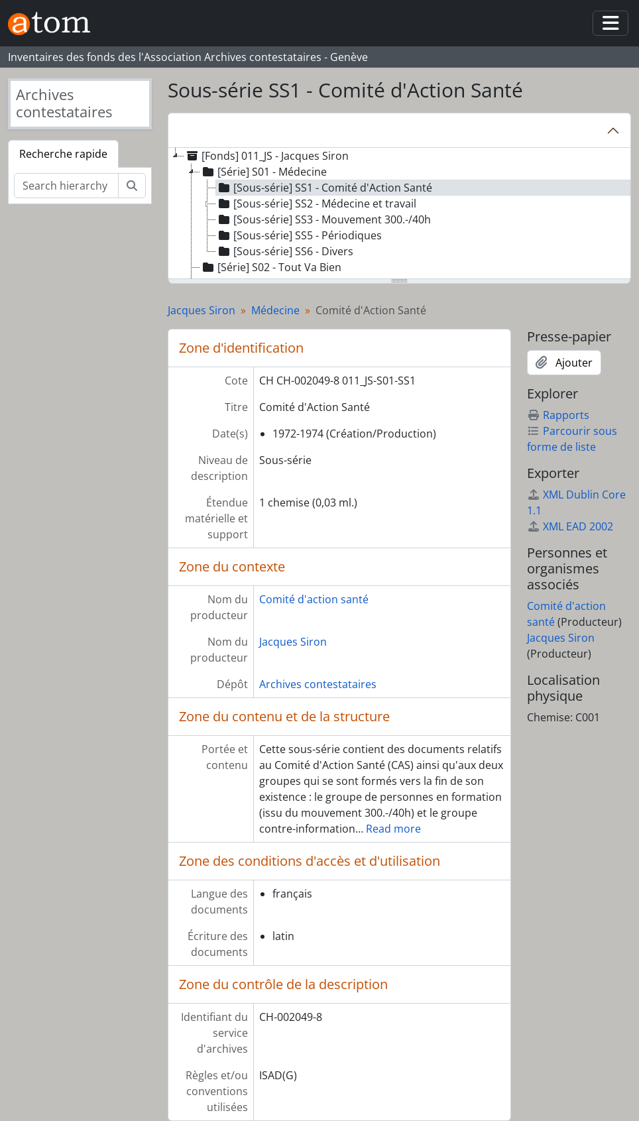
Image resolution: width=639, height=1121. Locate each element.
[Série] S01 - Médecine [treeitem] (263, 172)
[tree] (399, 214)
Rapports (558, 415)
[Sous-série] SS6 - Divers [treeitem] (284, 251)
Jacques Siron (201, 310)
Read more (393, 828)
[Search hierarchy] (66, 185)
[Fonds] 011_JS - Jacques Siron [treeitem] (266, 156)
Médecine (275, 310)
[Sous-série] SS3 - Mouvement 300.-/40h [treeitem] (323, 219)
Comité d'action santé (314, 599)
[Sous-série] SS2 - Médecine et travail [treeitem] (316, 203)
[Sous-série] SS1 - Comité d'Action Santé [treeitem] (324, 188)
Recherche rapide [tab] (63, 154)
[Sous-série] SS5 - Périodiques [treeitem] (299, 235)
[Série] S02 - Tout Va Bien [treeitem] (270, 267)
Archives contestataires (318, 684)
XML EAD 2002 (570, 526)
